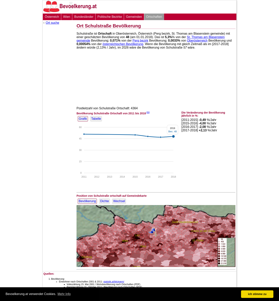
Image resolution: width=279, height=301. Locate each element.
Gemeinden (134, 16)
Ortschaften (154, 16)
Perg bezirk (140, 40)
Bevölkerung (87, 201)
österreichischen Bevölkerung (122, 44)
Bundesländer (83, 16)
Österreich (52, 16)
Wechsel (119, 201)
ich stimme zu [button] (257, 294)
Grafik (83, 118)
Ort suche (52, 22)
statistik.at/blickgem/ (113, 281)
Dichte (104, 201)
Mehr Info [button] (64, 294)
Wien (66, 16)
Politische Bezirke (109, 16)
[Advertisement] (58, 84)
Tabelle (96, 118)
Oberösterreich (197, 40)
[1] (148, 112)
